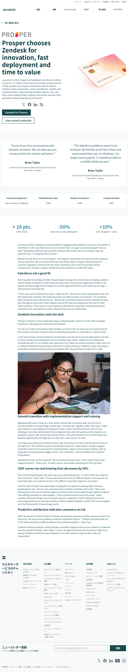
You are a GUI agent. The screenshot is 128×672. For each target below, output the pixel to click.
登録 (118, 648)
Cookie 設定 (36, 667)
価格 (54, 9)
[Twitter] (99, 661)
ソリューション (70, 9)
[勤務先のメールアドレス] (82, 648)
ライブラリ (118, 9)
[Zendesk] (4, 561)
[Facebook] (105, 661)
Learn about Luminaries (18, 120)
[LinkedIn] (111, 661)
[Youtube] (117, 661)
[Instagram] (124, 661)
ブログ (86, 9)
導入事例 (102, 9)
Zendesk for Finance (16, 112)
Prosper (67, 244)
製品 (38, 9)
